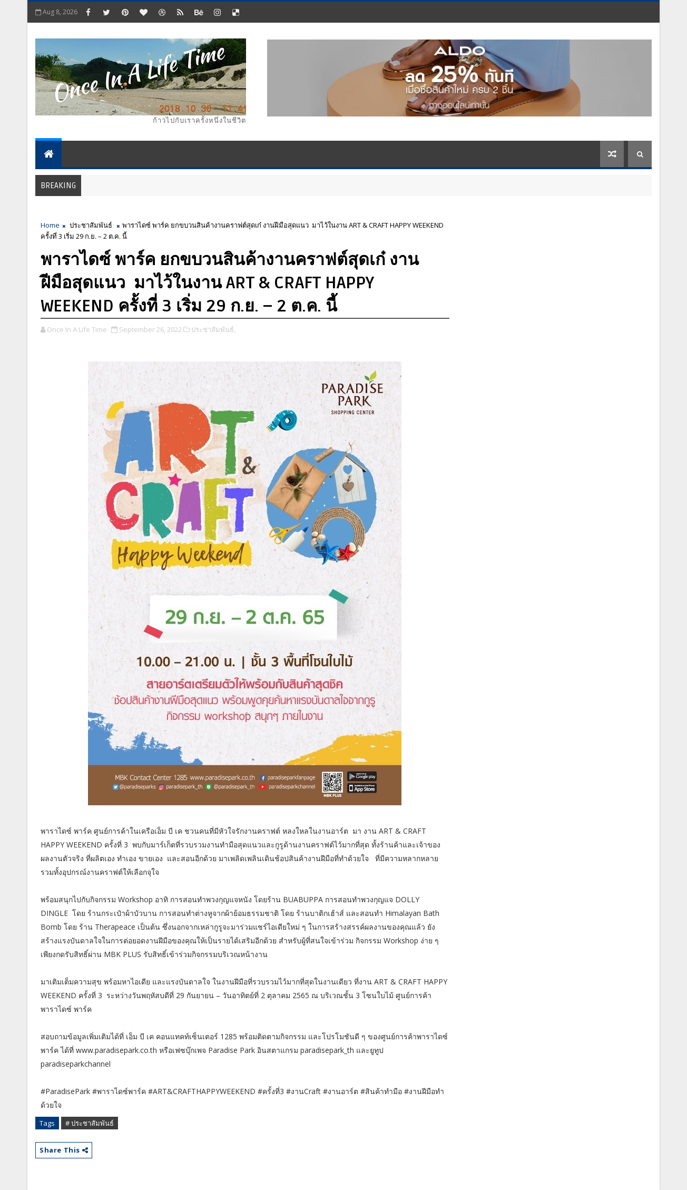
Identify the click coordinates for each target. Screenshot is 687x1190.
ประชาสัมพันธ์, (213, 329)
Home (50, 225)
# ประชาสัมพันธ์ (89, 1123)
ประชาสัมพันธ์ (91, 225)
